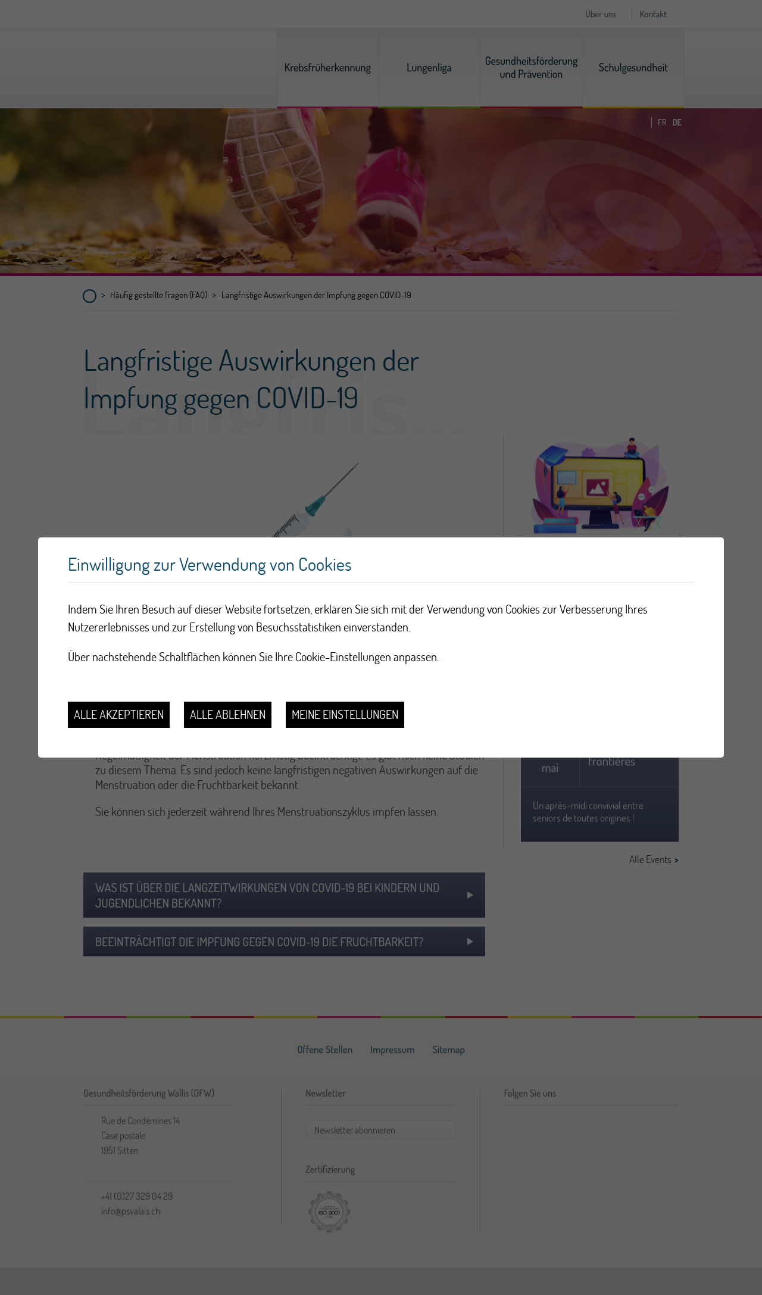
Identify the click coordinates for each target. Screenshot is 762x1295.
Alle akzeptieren (119, 714)
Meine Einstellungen (345, 714)
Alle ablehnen (228, 714)
